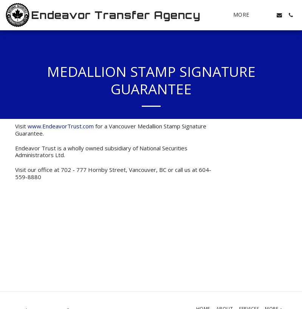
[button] (268, 15)
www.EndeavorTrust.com (61, 126)
